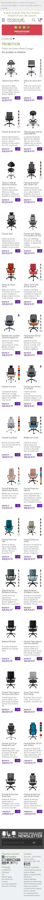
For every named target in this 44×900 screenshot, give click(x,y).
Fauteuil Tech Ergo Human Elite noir (9, 744)
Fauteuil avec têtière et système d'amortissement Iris (32, 388)
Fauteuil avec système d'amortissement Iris (11, 336)
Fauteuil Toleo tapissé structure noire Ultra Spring (10, 694)
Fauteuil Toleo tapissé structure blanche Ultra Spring (32, 643)
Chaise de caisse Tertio (8, 285)
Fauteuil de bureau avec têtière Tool (31, 183)
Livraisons (5, 881)
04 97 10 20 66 (13, 12)
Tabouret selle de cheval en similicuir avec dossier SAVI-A (9, 184)
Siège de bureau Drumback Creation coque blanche (31, 592)
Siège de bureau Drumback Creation (9, 591)
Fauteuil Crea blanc (9, 437)
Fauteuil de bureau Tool (11, 131)
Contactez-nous (6, 870)
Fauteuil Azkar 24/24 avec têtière (33, 744)
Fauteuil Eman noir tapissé (31, 489)
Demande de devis (15, 15)
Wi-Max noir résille (31, 437)
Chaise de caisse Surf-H (33, 81)
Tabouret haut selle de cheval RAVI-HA (33, 132)
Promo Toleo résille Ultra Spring (31, 693)
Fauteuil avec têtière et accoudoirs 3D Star (32, 234)
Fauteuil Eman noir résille (31, 540)
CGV (3, 874)
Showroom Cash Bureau (9, 886)
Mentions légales (7, 877)
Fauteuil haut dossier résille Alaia (32, 336)
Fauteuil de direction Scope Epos (10, 795)
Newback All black (9, 641)
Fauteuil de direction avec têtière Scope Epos (32, 796)
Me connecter (30, 15)
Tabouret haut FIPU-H (10, 80)
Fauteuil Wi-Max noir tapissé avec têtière (10, 489)
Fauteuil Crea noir (9, 386)
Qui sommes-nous (7, 879)
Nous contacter (33, 12)
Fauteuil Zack (7, 233)
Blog (23, 12)
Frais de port (5, 872)
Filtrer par (7, 38)
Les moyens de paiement (9, 884)
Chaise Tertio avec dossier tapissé (31, 285)
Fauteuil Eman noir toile (9, 540)
